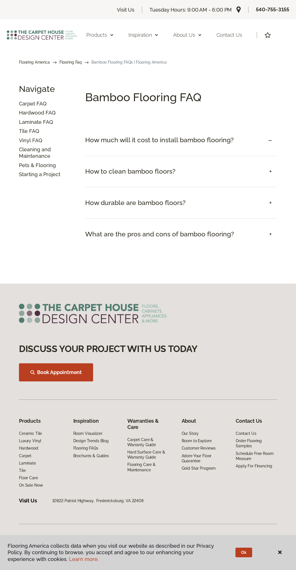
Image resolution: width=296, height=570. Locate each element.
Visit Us (125, 10)
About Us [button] (187, 35)
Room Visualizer (87, 433)
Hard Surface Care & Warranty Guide (146, 454)
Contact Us (229, 35)
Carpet (27, 104)
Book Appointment (56, 372)
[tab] (181, 140)
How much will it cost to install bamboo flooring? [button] (159, 140)
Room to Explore (197, 441)
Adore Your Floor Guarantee (197, 458)
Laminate (30, 122)
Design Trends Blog (91, 441)
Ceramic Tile (30, 433)
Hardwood (31, 113)
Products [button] (100, 35)
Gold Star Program (199, 468)
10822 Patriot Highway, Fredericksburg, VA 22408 (97, 500)
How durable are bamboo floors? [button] (135, 202)
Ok (243, 552)
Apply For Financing (254, 466)
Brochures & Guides (91, 456)
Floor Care (28, 478)
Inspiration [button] (143, 35)
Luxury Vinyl (30, 441)
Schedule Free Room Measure (254, 456)
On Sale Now (31, 485)
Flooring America (34, 62)
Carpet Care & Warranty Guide (141, 442)
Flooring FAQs (85, 448)
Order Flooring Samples (249, 443)
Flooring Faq (70, 62)
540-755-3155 (272, 9)
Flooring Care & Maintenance (141, 467)
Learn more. (84, 559)
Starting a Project (39, 174)
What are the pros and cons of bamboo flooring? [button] (159, 234)
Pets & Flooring (37, 165)
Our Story (190, 433)
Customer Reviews (199, 448)
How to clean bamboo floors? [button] (130, 171)
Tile (23, 131)
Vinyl (25, 140)
